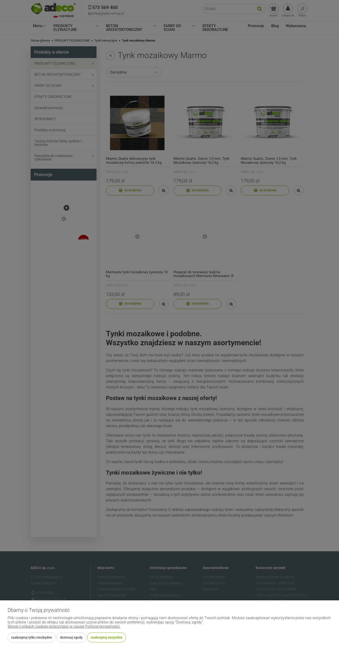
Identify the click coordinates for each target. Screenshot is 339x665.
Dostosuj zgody (71, 637)
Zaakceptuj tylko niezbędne (31, 637)
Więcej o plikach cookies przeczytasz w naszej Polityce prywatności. (64, 626)
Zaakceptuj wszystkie (106, 637)
